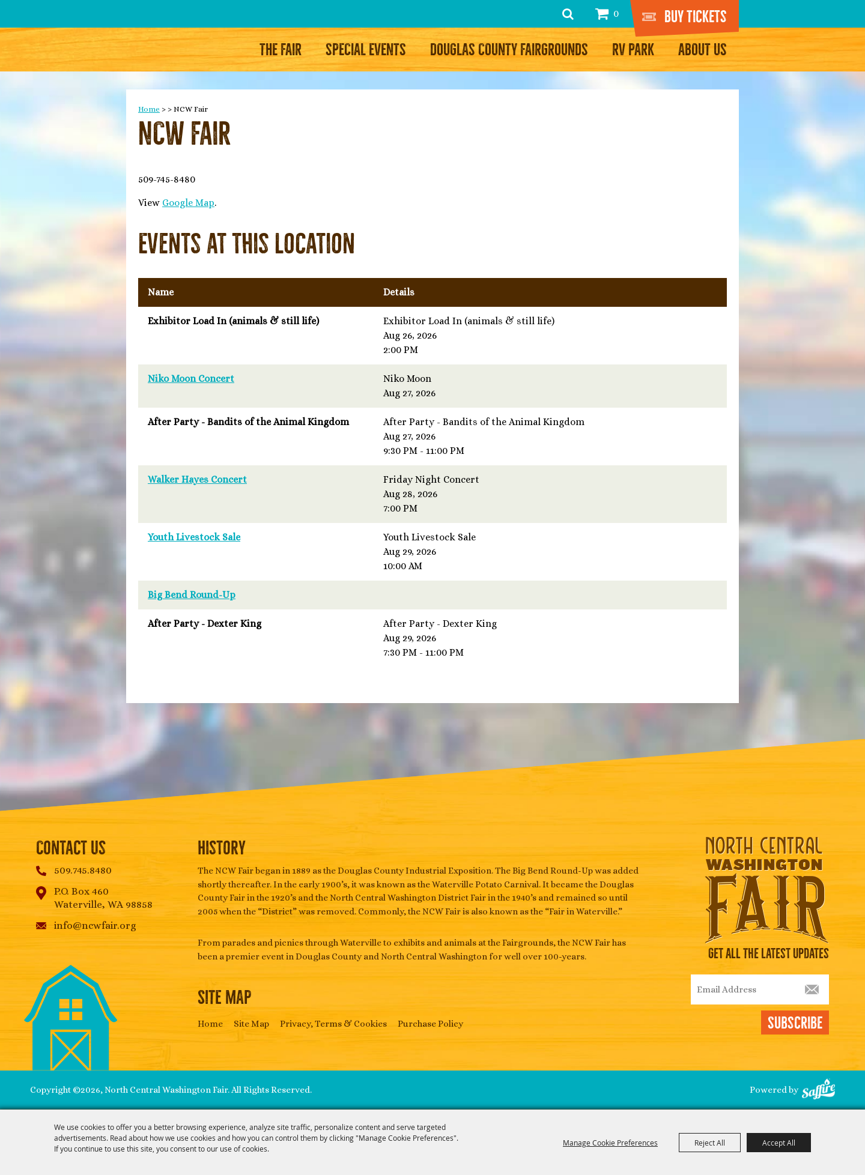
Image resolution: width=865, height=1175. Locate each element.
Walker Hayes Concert (197, 479)
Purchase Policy (430, 1023)
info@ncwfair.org (95, 925)
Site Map (251, 1023)
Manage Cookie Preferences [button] (610, 1142)
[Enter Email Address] (760, 989)
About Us (702, 49)
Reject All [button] (709, 1142)
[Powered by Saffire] (818, 1089)
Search (567, 14)
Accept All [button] (778, 1142)
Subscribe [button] (795, 1023)
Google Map (188, 202)
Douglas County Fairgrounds (509, 49)
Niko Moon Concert (191, 378)
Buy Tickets (695, 16)
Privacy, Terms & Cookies (333, 1023)
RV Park (633, 49)
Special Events (366, 49)
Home (149, 108)
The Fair (281, 49)
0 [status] (616, 13)
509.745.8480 (83, 870)
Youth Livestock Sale (194, 537)
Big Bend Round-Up (191, 594)
